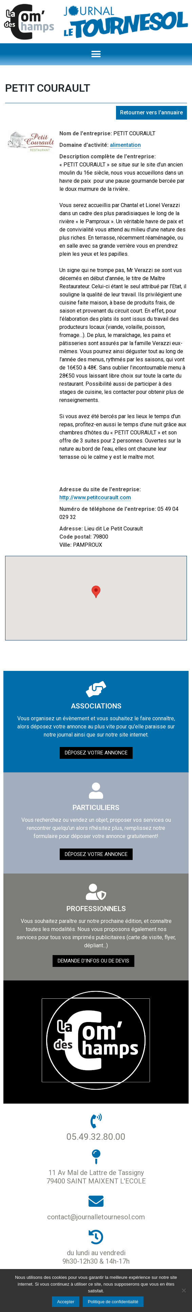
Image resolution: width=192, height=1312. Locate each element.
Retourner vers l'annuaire (151, 112)
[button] (96, 54)
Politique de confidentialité (113, 1301)
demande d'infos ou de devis (93, 961)
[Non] (183, 1290)
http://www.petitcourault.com (95, 497)
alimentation (125, 145)
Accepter (65, 1301)
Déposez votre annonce (96, 753)
